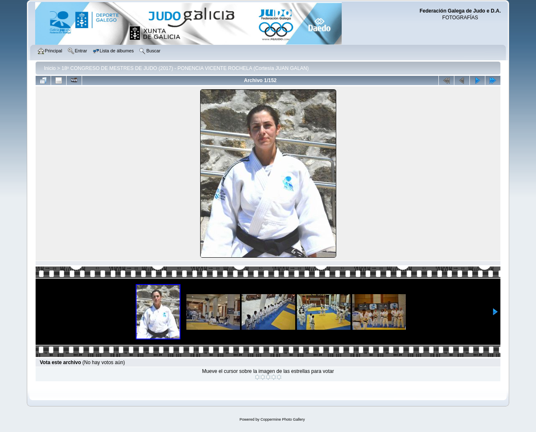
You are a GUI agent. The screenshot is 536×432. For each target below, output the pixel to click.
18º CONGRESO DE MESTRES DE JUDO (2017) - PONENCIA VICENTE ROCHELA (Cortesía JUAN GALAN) (185, 68)
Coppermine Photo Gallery (282, 419)
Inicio (50, 68)
